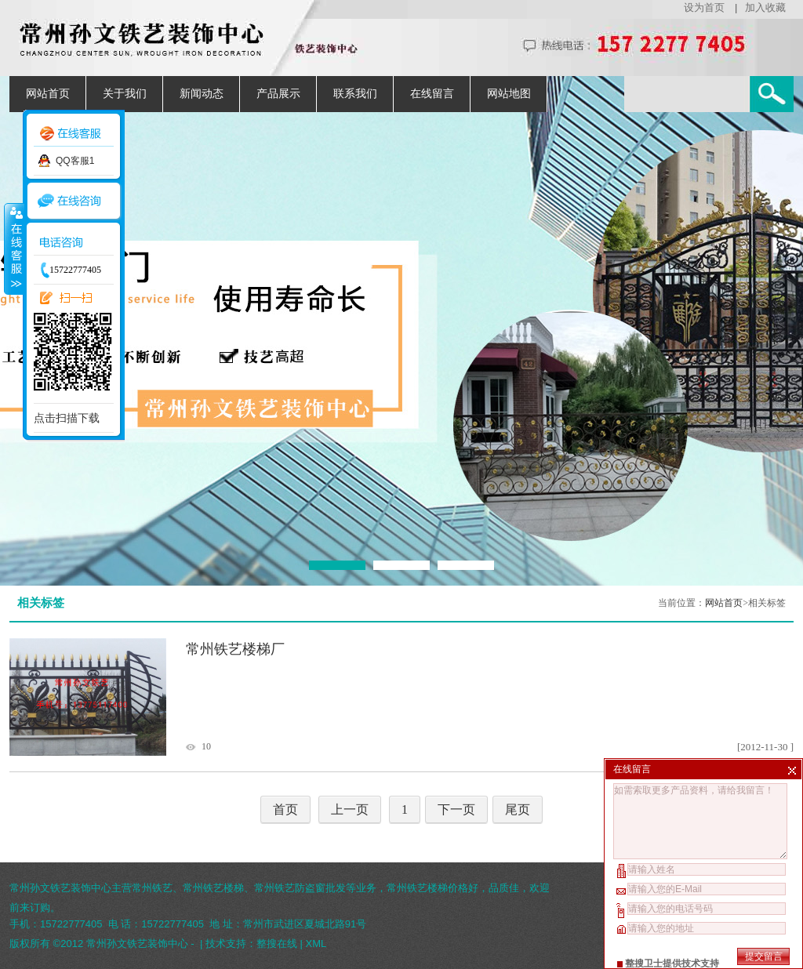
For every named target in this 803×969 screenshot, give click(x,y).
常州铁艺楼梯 (213, 888)
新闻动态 (201, 94)
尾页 (517, 809)
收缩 (13, 248)
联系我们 (355, 94)
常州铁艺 (152, 888)
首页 (285, 809)
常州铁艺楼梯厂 (235, 649)
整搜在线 (276, 943)
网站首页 (48, 94)
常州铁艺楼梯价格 (427, 888)
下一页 (456, 809)
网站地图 (509, 94)
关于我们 (125, 94)
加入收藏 (765, 7)
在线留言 (432, 94)
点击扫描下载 (67, 418)
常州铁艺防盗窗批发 (300, 888)
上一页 (350, 809)
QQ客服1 (75, 160)
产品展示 (278, 94)
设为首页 (704, 7)
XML (316, 943)
